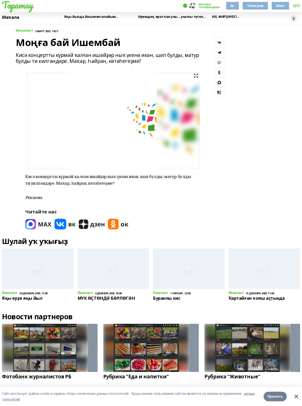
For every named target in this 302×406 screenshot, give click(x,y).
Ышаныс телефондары (208, 6)
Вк (232, 5)
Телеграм (255, 5)
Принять (275, 396)
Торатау (17, 5)
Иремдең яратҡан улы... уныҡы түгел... (171, 17)
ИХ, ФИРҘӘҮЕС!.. (225, 17)
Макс (280, 5)
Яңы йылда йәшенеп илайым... (91, 17)
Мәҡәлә (10, 17)
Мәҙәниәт (24, 31)
